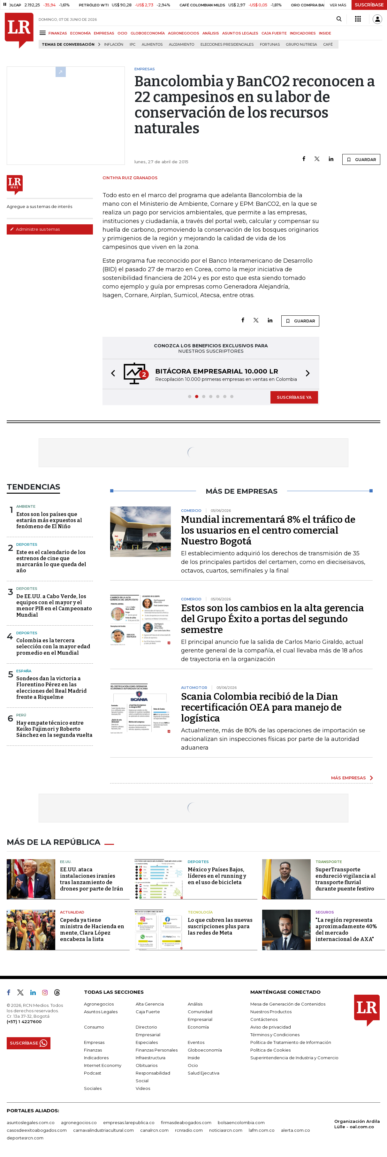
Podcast (92, 1073)
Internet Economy (102, 1065)
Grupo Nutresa (301, 44)
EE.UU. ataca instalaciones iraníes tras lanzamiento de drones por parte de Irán (91, 879)
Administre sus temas (35, 229)
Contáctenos (263, 1019)
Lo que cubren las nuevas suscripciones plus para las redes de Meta (220, 926)
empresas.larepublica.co (129, 1122)
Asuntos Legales (101, 1011)
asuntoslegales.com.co (31, 1122)
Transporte (328, 862)
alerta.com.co (295, 1130)
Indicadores (96, 1057)
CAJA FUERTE (274, 33)
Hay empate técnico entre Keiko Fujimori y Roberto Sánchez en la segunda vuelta (54, 729)
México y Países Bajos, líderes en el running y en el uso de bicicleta (217, 876)
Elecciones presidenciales (227, 44)
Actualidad (72, 912)
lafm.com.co (262, 1130)
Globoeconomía (205, 1050)
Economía (198, 1027)
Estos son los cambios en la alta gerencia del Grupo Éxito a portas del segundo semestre (272, 619)
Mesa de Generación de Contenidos (287, 1004)
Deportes (26, 544)
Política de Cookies (270, 1050)
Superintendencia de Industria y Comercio (294, 1057)
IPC (132, 44)
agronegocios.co (79, 1122)
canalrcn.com (154, 1130)
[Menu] (44, 32)
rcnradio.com (189, 1130)
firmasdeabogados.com (186, 1122)
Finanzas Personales (157, 1050)
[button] (111, 374)
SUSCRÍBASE (369, 5)
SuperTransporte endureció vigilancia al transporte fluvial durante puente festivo (345, 879)
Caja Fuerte (148, 1011)
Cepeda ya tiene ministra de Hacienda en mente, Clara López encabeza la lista (92, 929)
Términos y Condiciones (275, 1034)
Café (328, 44)
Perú (21, 715)
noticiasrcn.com (225, 1130)
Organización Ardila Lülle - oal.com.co (357, 1124)
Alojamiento (181, 44)
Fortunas (270, 44)
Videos (143, 1088)
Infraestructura (150, 1057)
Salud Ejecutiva (203, 1073)
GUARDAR (361, 159)
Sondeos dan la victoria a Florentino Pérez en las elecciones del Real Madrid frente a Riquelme (51, 687)
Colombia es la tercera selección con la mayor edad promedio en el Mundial (53, 646)
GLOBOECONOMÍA (148, 33)
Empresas (94, 1042)
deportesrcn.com (25, 1137)
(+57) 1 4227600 (24, 1021)
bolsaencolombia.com (241, 1122)
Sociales (93, 1088)
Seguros (324, 912)
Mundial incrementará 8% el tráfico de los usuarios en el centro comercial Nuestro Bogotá (268, 530)
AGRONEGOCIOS (183, 33)
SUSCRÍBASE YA (294, 397)
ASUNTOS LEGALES (240, 33)
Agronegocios (99, 1004)
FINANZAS (58, 33)
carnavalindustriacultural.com (103, 1130)
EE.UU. (66, 862)
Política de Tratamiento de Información (290, 1042)
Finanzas (93, 1050)
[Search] (339, 19)
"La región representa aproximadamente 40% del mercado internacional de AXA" (346, 929)
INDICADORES (303, 33)
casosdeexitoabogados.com (37, 1130)
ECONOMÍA (80, 33)
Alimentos (152, 44)
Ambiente (25, 506)
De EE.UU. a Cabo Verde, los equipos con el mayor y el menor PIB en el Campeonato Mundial (54, 605)
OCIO (122, 33)
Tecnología (200, 912)
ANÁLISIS (210, 33)
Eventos (196, 1042)
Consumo (94, 1027)
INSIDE (325, 33)
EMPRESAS (104, 33)
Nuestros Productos (271, 1011)
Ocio (193, 1065)
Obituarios (146, 1065)
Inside (194, 1057)
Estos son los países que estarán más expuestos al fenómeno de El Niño (49, 520)
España (23, 671)
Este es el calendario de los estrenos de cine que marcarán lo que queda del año (51, 561)
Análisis (195, 1004)
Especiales (147, 1042)
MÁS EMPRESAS (348, 777)
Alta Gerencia (150, 1004)
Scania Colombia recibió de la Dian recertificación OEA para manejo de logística (261, 707)
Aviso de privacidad (270, 1027)
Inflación (113, 44)
